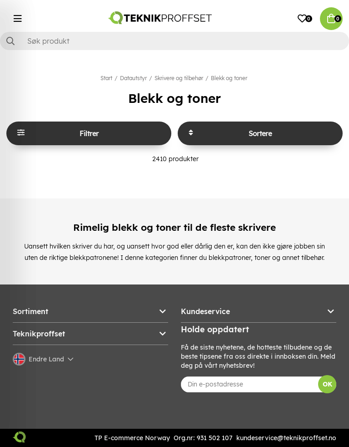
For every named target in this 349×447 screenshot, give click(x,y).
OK (327, 384)
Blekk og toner (229, 78)
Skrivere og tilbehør (179, 78)
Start (106, 78)
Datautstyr (133, 78)
